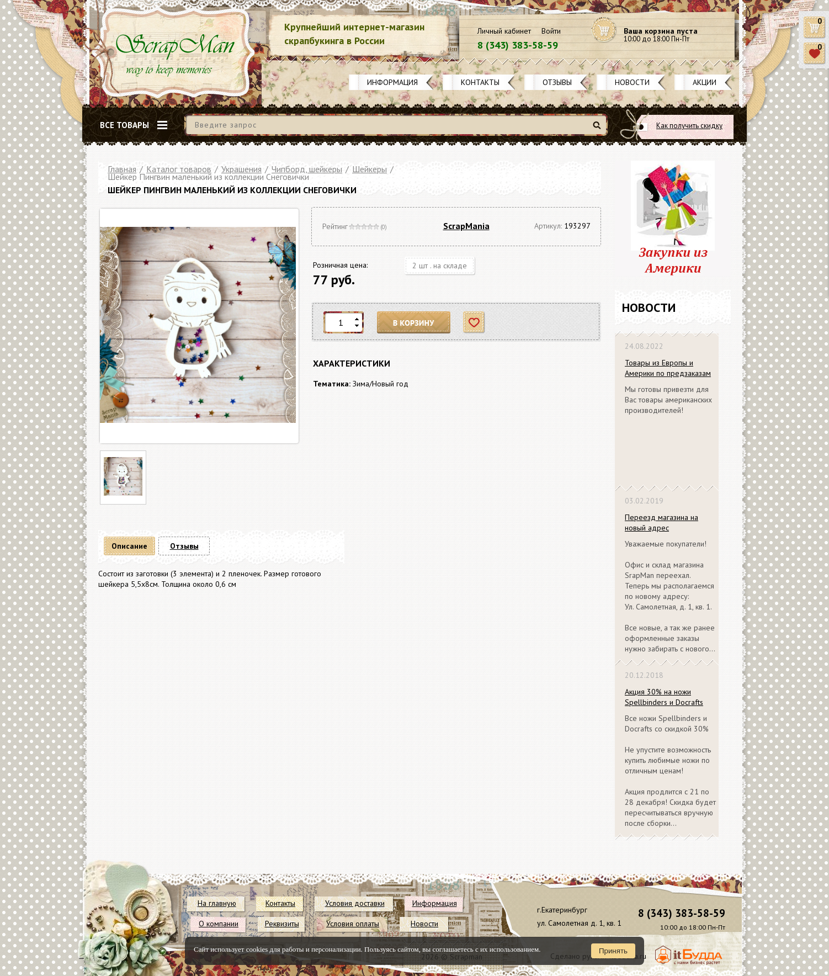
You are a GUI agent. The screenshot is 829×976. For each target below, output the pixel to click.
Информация (392, 82)
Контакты (480, 82)
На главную (217, 903)
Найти (598, 129)
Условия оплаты (352, 924)
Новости (632, 82)
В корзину (414, 322)
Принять (613, 951)
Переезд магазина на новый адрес (661, 522)
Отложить (474, 322)
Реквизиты (282, 924)
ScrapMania (466, 225)
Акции (704, 82)
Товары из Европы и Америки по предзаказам (668, 368)
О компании (218, 924)
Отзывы (557, 82)
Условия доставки (355, 903)
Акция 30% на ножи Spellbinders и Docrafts (664, 697)
